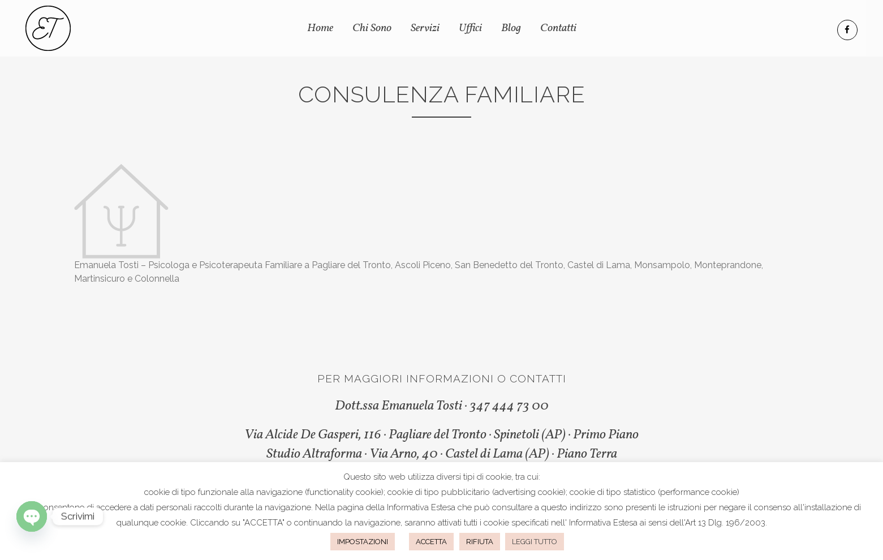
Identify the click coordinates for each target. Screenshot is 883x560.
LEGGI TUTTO (534, 541)
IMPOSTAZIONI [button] (362, 541)
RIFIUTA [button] (479, 541)
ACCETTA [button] (431, 541)
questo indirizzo (571, 507)
